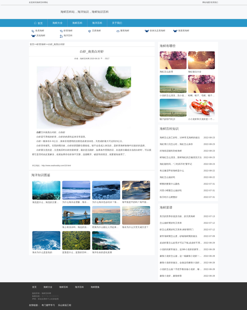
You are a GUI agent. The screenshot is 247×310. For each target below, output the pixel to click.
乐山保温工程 (64, 305)
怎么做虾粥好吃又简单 (171, 223)
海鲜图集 (95, 287)
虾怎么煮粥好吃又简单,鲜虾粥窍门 (176, 229)
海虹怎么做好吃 (167, 177)
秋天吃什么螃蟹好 (168, 197)
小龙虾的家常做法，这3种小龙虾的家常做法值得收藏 (181, 249)
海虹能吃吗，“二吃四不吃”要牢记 (176, 164)
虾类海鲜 (41, 44)
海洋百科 (97, 23)
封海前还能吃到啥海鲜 (171, 150)
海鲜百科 (77, 23)
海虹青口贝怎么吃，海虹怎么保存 (176, 144)
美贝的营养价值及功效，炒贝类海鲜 (177, 216)
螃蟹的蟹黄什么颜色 (170, 184)
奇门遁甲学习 (48, 305)
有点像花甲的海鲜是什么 (172, 170)
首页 (38, 23)
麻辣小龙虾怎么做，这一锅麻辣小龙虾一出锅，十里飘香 (181, 256)
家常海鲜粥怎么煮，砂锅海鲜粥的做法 (178, 236)
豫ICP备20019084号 (50, 296)
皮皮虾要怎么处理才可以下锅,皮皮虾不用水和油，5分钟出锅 (181, 242)
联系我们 (214, 2)
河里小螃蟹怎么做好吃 (171, 190)
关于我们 (117, 23)
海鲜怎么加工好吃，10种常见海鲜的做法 (180, 137)
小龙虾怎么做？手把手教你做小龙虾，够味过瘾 (181, 269)
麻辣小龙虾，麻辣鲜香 (171, 276)
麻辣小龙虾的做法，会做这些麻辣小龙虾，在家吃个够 (181, 262)
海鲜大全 (57, 23)
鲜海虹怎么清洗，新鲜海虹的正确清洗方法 (181, 157)
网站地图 (206, 2)
